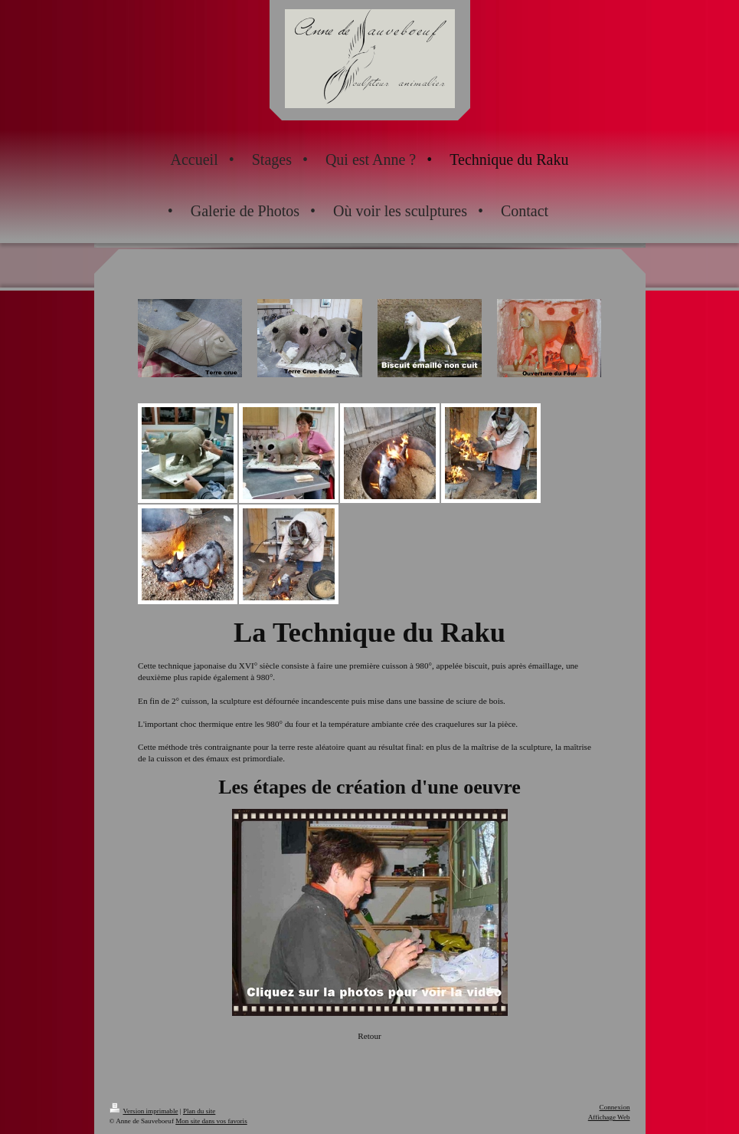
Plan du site (199, 1111)
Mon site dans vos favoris (211, 1121)
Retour (369, 1035)
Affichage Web (609, 1117)
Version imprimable (144, 1111)
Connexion (615, 1107)
